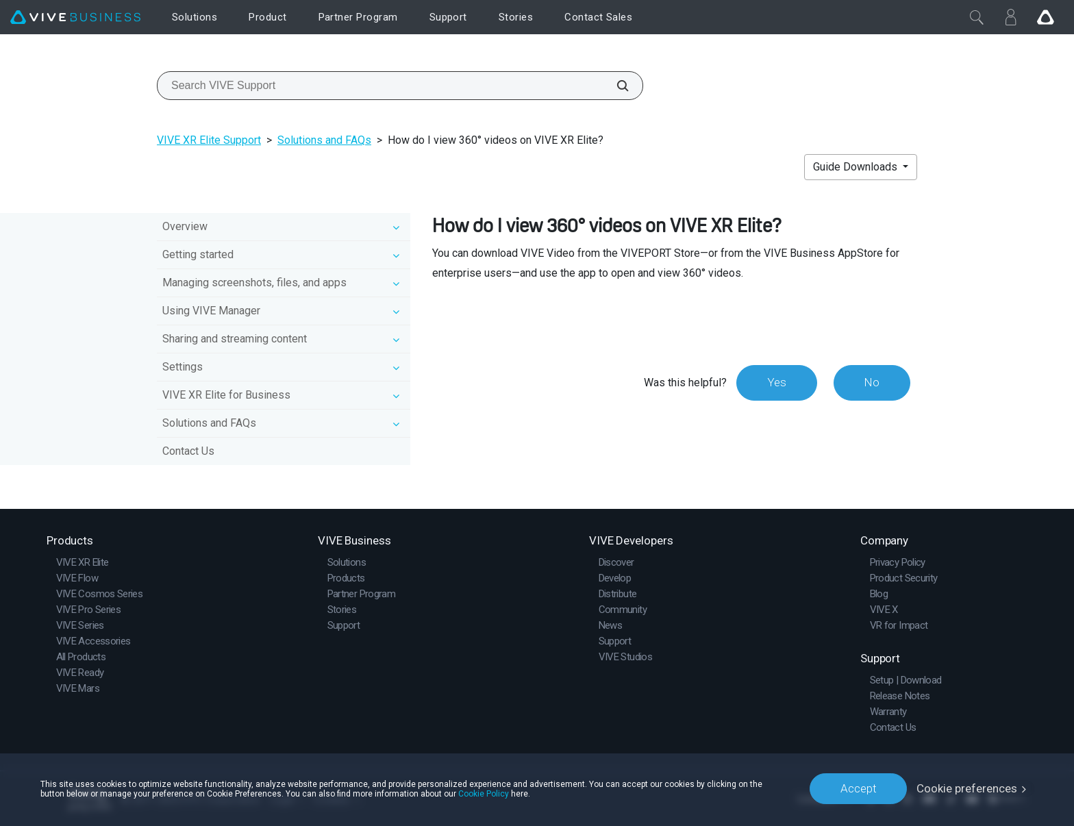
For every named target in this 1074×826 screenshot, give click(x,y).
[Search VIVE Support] (615, 85)
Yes (776, 382)
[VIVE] (75, 17)
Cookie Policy (483, 793)
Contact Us (188, 451)
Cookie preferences (966, 788)
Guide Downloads (856, 166)
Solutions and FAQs (324, 140)
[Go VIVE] (1045, 17)
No (871, 382)
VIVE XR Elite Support (209, 140)
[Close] (977, 17)
